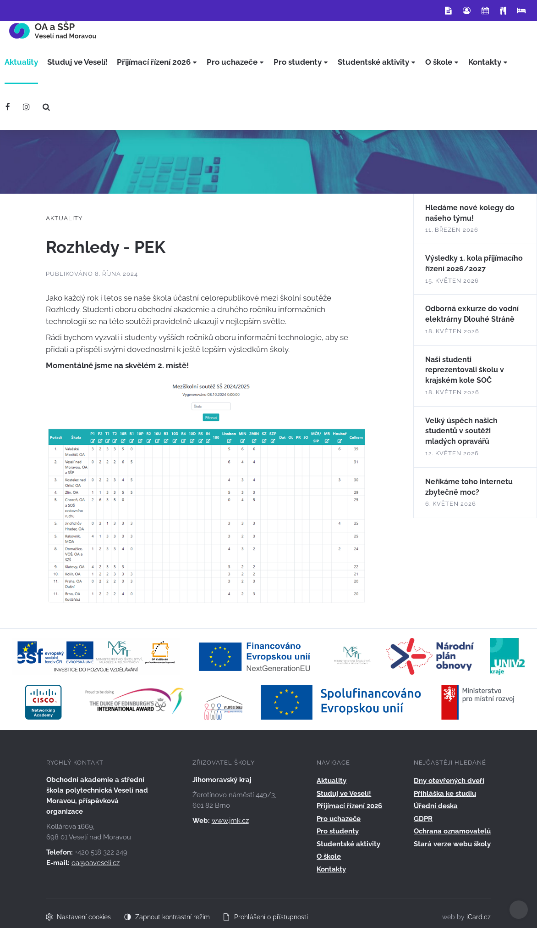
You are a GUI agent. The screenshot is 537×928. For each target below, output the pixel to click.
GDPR (423, 819)
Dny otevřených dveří (449, 781)
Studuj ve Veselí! (344, 793)
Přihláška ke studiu (445, 793)
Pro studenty (338, 831)
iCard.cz (478, 917)
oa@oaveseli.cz (95, 863)
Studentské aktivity (348, 844)
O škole (329, 856)
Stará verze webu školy (452, 844)
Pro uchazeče (339, 819)
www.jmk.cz (230, 820)
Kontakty (331, 869)
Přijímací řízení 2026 (349, 806)
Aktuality (64, 218)
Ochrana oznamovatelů (452, 831)
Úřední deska (436, 806)
